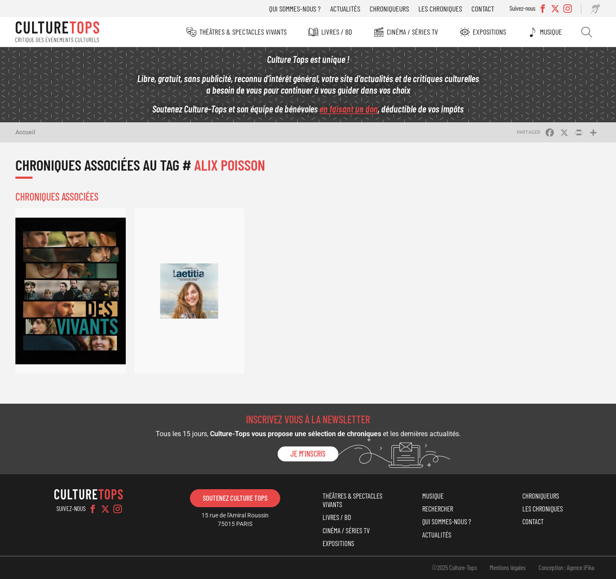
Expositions (489, 31)
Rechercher (587, 32)
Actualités (345, 8)
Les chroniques (440, 8)
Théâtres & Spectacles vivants (243, 31)
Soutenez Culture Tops (235, 497)
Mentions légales (508, 567)
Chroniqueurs (389, 8)
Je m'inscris (308, 453)
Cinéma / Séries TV (412, 31)
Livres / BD (336, 31)
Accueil (25, 132)
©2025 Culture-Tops (454, 567)
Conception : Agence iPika (566, 567)
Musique (551, 31)
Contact (482, 8)
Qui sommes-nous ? (295, 8)
